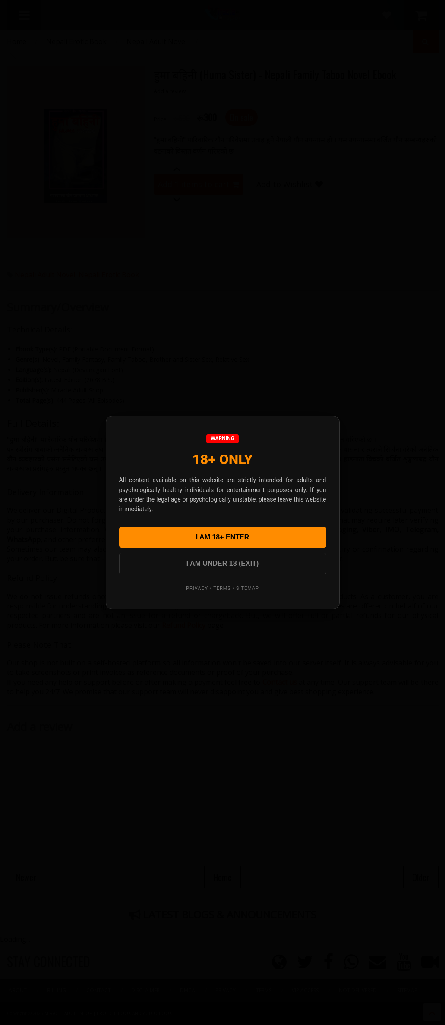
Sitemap (247, 588)
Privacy (197, 588)
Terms (222, 588)
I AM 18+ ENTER (222, 537)
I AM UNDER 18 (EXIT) (222, 563)
